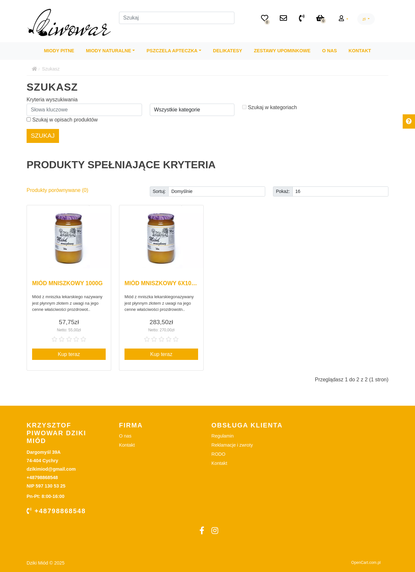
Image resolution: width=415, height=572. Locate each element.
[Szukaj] (176, 18)
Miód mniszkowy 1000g (67, 283)
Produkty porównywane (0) (57, 190)
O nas (329, 50)
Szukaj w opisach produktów (62, 119)
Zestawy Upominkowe (282, 50)
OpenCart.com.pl (366, 562)
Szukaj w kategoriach (269, 107)
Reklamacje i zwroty (232, 445)
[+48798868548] (301, 19)
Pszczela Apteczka (172, 50)
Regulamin (222, 436)
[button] (343, 19)
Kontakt (360, 50)
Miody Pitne (59, 50)
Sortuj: (159, 191)
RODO (218, 454)
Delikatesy (227, 50)
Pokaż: (283, 191)
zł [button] (364, 19)
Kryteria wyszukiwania (52, 99)
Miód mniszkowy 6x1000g (163, 283)
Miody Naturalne (108, 50)
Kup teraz (69, 354)
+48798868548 (56, 511)
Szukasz (51, 68)
